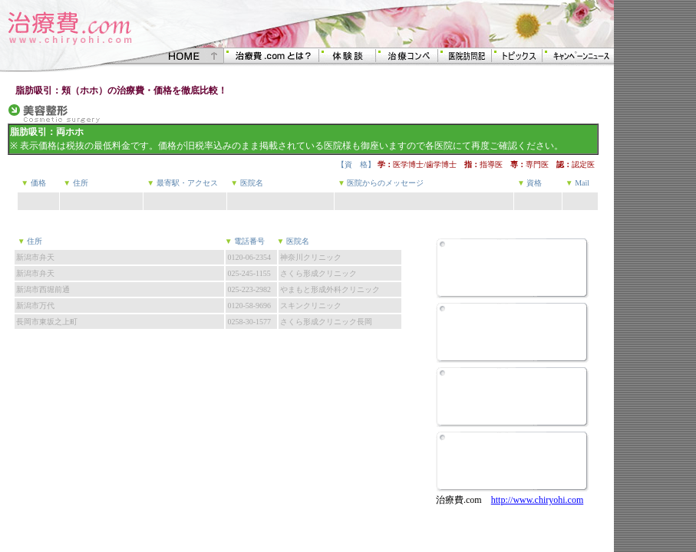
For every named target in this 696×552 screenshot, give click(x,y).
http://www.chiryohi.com (537, 500)
